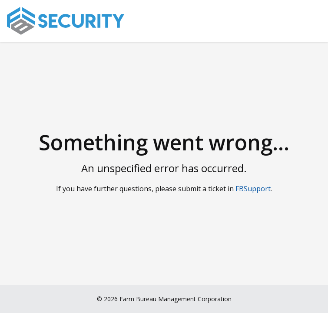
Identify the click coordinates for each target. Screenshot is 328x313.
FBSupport (253, 188)
